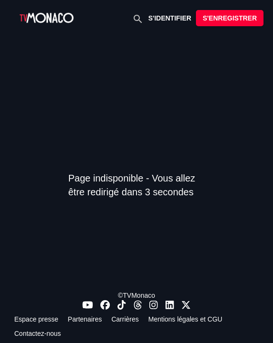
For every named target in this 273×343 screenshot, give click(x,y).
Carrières (125, 319)
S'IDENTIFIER (169, 18)
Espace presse (36, 319)
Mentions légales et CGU (185, 319)
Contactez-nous (37, 333)
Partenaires (85, 319)
